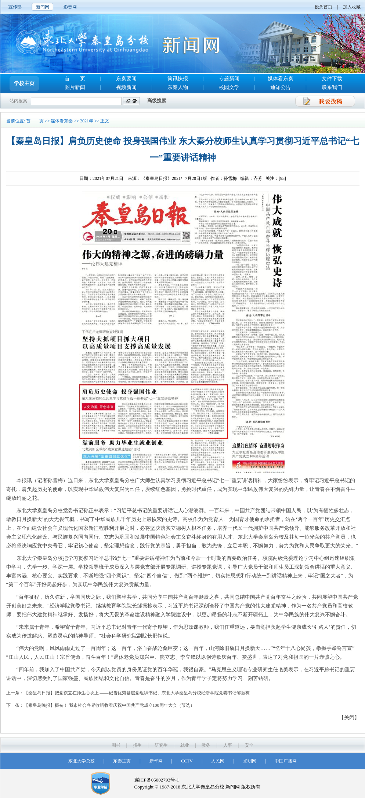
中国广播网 (286, 761)
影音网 (70, 7)
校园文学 (229, 87)
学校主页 (24, 83)
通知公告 (280, 87)
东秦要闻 (126, 78)
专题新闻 (229, 78)
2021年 (86, 120)
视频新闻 (126, 87)
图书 (116, 745)
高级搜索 (156, 100)
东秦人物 (177, 87)
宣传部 (15, 7)
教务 (206, 745)
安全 (249, 745)
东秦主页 (122, 761)
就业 (184, 745)
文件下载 (332, 78)
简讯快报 (177, 78)
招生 (137, 745)
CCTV (187, 761)
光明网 (249, 761)
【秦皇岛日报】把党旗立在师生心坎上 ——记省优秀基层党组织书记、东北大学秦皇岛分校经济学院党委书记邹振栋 (137, 692)
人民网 (217, 761)
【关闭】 (349, 717)
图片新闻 (75, 87)
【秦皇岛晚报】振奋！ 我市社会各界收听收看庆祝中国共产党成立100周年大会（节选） (109, 705)
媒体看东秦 (280, 78)
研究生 (161, 745)
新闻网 (42, 7)
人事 (227, 745)
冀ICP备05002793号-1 (156, 780)
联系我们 (332, 87)
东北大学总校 (81, 761)
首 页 (75, 78)
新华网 (156, 761)
